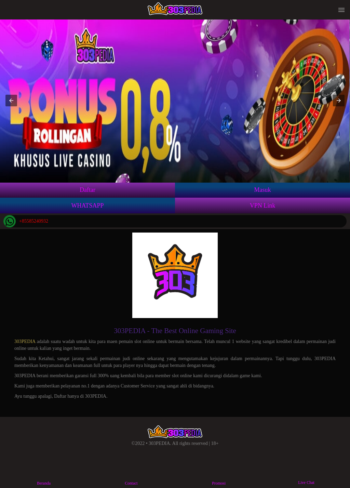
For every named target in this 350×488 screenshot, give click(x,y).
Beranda (43, 478)
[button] (11, 100)
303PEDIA (24, 341)
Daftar (87, 189)
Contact (131, 478)
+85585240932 (25, 221)
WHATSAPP (87, 205)
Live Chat (306, 477)
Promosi (218, 478)
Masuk (262, 189)
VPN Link (262, 205)
